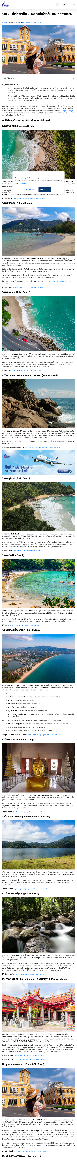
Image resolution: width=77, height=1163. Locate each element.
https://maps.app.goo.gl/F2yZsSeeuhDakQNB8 (28, 287)
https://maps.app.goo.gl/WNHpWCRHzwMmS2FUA (31, 888)
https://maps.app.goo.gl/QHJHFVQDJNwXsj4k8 (29, 198)
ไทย (40, 22)
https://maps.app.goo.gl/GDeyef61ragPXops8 (28, 974)
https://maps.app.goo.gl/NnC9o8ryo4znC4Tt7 (25, 625)
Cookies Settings (31, 189)
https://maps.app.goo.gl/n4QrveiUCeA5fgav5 (45, 447)
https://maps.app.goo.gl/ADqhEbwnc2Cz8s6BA (30, 1151)
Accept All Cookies (44, 189)
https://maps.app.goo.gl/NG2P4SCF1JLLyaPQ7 (44, 734)
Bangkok (64, 110)
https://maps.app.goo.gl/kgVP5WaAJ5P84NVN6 (30, 1059)
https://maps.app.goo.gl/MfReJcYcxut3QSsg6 (28, 550)
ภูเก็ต (23, 22)
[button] (57, 4)
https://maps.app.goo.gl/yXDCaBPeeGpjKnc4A (28, 370)
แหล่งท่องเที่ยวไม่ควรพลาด (31, 22)
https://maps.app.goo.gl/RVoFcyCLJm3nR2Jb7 (29, 1055)
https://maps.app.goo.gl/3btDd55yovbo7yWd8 (27, 812)
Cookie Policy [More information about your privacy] (24, 183)
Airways (70, 110)
